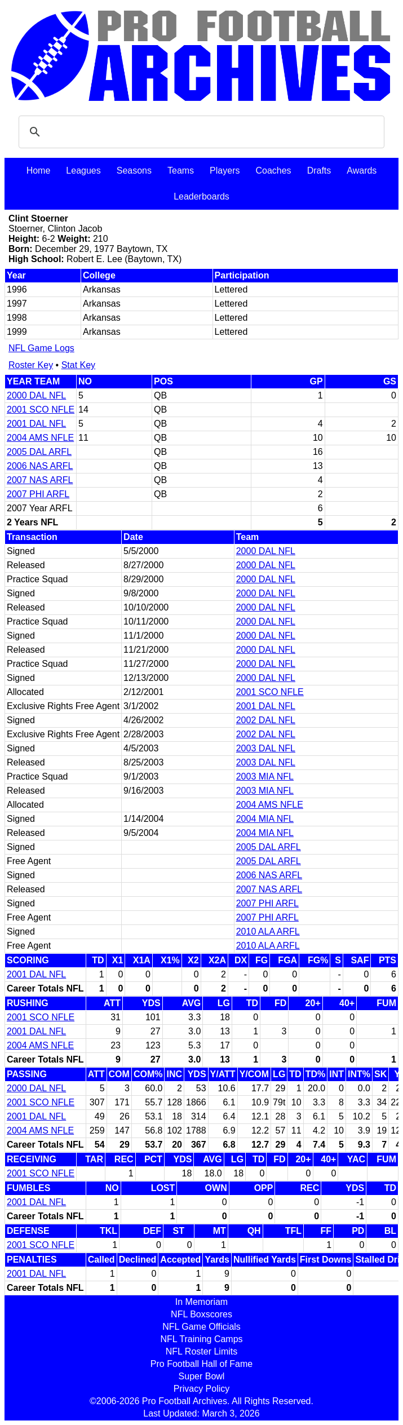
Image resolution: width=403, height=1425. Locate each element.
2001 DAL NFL (36, 423)
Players (225, 170)
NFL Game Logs (41, 348)
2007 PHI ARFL (38, 494)
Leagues (83, 170)
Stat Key (78, 365)
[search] (200, 132)
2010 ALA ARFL (268, 931)
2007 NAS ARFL (40, 480)
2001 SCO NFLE (40, 409)
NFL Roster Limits (201, 1351)
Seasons (134, 170)
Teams (180, 170)
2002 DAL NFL (265, 720)
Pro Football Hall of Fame (201, 1364)
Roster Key (30, 365)
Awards (362, 170)
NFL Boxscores (201, 1314)
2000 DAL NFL (36, 395)
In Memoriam (201, 1302)
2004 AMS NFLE (40, 437)
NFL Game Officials (201, 1326)
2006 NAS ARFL (40, 466)
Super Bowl (202, 1376)
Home (38, 170)
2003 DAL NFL (265, 748)
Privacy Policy (202, 1388)
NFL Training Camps (201, 1339)
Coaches (273, 170)
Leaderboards (201, 196)
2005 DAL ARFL (39, 452)
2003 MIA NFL (265, 776)
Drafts (319, 170)
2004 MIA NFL (265, 819)
